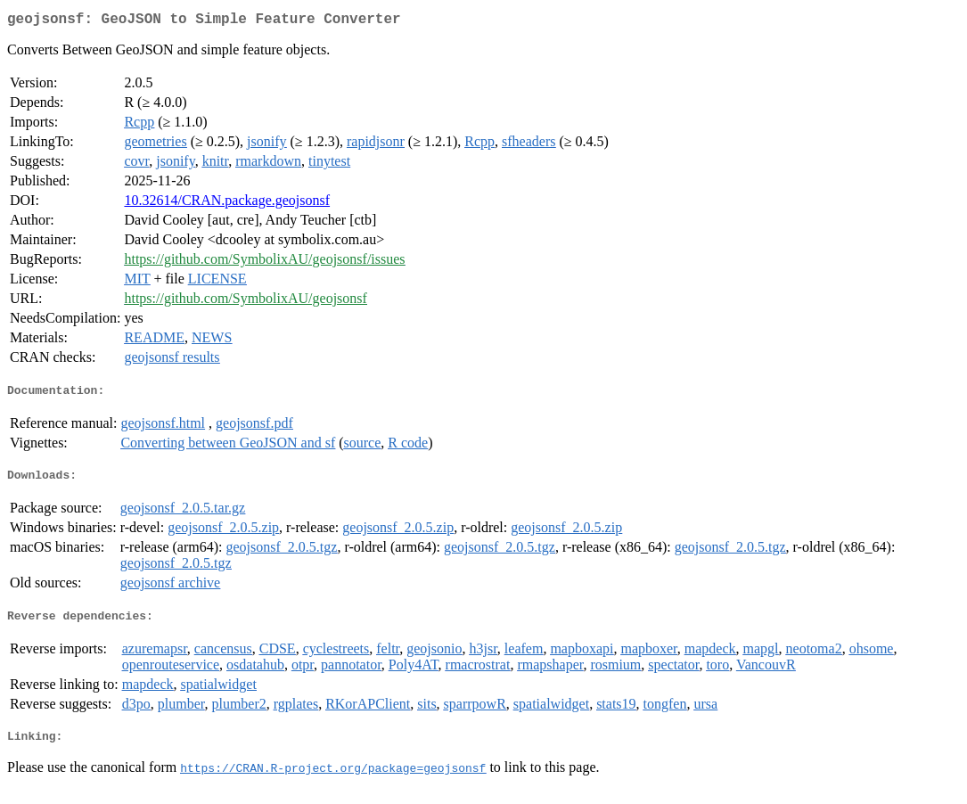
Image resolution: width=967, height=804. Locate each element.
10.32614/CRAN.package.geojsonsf (227, 203)
